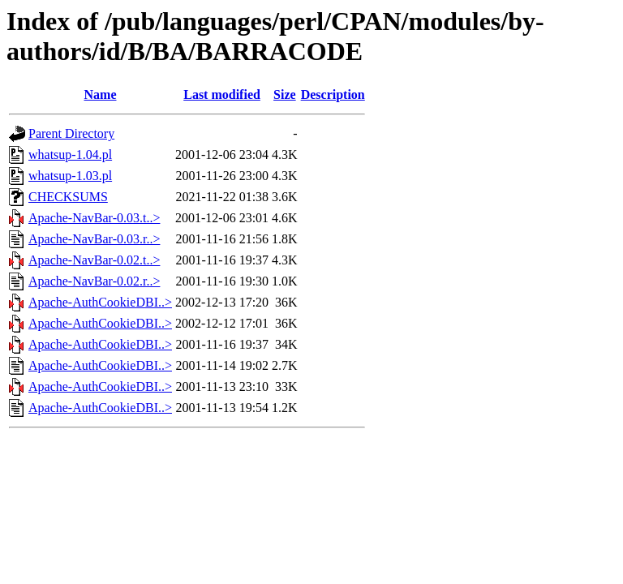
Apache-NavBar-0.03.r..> (94, 239)
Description (333, 94)
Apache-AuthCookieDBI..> (100, 302)
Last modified (221, 94)
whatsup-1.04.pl (70, 154)
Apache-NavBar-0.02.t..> (94, 260)
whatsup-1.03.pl (70, 175)
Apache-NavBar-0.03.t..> (94, 218)
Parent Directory (71, 133)
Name (100, 94)
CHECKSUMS (68, 197)
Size (284, 94)
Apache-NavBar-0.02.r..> (94, 281)
